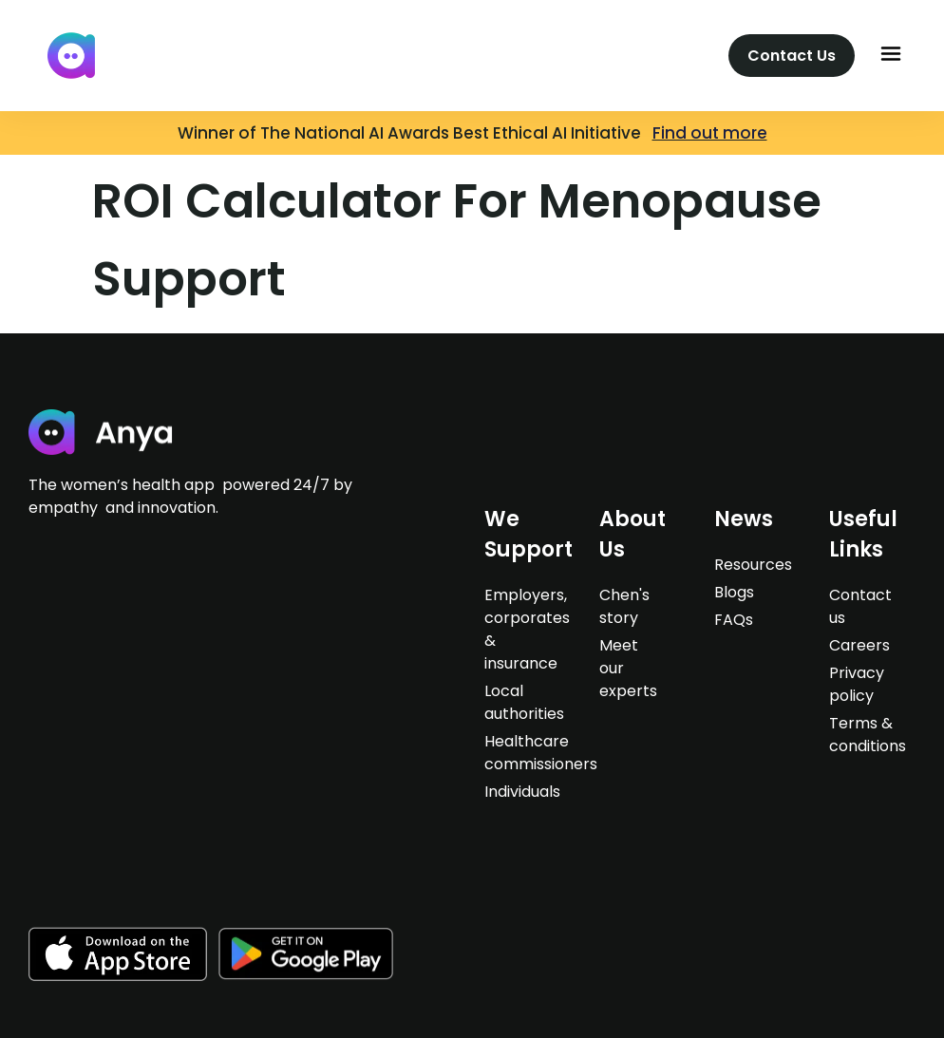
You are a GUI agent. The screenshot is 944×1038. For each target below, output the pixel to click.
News (743, 519)
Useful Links (863, 534)
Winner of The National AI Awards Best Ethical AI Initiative (415, 133)
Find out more (709, 133)
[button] (891, 55)
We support (528, 534)
